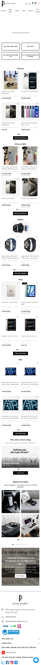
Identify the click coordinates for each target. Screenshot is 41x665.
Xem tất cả (20, 489)
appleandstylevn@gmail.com (16, 637)
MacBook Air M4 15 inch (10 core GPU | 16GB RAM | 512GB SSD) (11, 418)
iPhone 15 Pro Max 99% (29, 198)
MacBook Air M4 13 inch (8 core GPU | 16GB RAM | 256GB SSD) (10, 384)
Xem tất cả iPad (20, 353)
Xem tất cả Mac (20, 433)
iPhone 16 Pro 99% (8, 198)
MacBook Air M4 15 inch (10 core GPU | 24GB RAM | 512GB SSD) (30, 418)
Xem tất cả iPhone (20, 138)
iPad (17, 11)
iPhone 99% (20, 144)
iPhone (3, 11)
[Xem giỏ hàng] (35, 4)
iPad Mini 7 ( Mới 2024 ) (10, 302)
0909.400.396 (10, 633)
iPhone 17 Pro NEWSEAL (29, 91)
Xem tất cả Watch (20, 273)
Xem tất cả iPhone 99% (20, 215)
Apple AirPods (11, 463)
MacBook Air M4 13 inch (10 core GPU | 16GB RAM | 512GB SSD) (30, 384)
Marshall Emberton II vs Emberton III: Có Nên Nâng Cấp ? (20, 577)
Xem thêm (7, 465)
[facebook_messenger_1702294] (36, 660)
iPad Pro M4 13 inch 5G (29, 336)
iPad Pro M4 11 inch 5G (9, 336)
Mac (23, 11)
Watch (30, 11)
